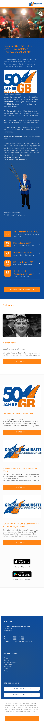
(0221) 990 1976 (18, 637)
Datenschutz (8, 664)
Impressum (8, 667)
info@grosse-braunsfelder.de (22, 641)
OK (22, 718)
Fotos (6, 658)
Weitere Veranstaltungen (22, 289)
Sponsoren (7, 660)
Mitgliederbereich (10, 662)
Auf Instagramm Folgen (22, 695)
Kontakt (6, 671)
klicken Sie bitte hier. (29, 711)
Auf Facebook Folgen (22, 689)
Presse (6, 669)
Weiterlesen (22, 361)
